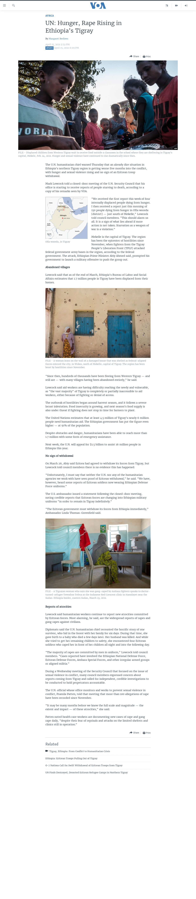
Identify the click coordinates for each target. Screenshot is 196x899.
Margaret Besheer (58, 38)
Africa (49, 16)
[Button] (134, 56)
